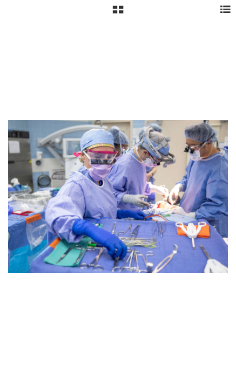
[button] (118, 13)
